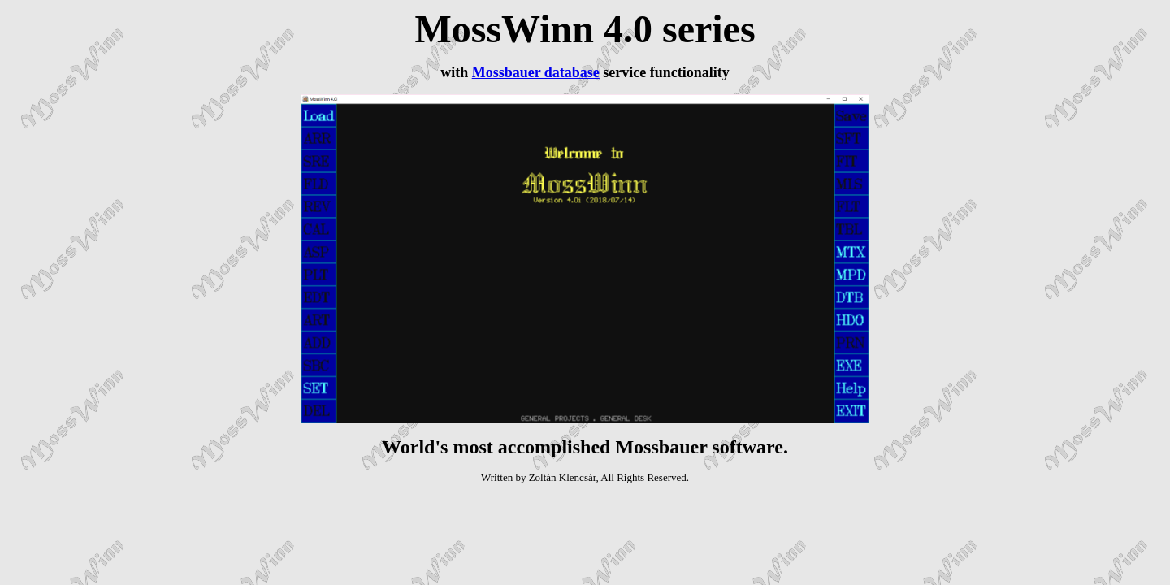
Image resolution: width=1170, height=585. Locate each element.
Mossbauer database (536, 72)
